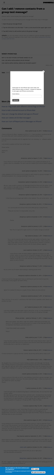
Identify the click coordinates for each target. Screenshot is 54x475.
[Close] (43, 72)
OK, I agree (35, 469)
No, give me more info (38, 472)
